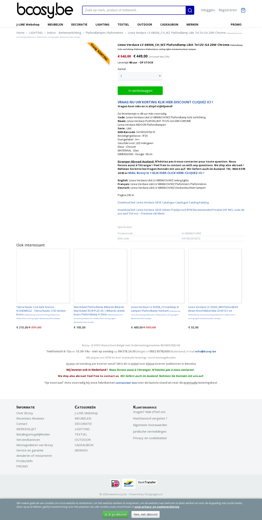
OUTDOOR (144, 24)
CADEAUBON (169, 24)
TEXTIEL (123, 24)
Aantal (122, 69)
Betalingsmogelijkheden (33, 433)
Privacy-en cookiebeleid (149, 437)
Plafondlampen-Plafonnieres (104, 33)
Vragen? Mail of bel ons (149, 411)
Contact (21, 423)
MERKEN (192, 24)
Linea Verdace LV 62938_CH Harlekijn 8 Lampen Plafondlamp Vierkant (156, 311)
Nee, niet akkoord (145, 514)
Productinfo (24, 460)
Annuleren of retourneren (34, 454)
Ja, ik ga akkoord (115, 514)
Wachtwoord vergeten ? (150, 417)
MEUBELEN (55, 24)
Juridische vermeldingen (149, 430)
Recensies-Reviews (30, 417)
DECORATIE (79, 24)
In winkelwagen (140, 89)
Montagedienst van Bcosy (34, 444)
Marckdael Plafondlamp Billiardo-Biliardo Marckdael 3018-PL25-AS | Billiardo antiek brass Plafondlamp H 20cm (99, 313)
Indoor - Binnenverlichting (64, 33)
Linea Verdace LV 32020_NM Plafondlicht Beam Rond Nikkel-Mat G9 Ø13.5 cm (213, 311)
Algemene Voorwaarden (150, 424)
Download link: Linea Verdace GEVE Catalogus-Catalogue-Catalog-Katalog (163, 201)
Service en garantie (29, 449)
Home (20, 33)
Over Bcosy (24, 412)
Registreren (228, 10)
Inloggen (208, 10)
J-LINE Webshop (28, 24)
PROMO (236, 24)
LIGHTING (102, 24)
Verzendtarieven (28, 439)
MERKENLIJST (26, 428)
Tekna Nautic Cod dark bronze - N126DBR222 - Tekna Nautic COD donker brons (41, 311)
